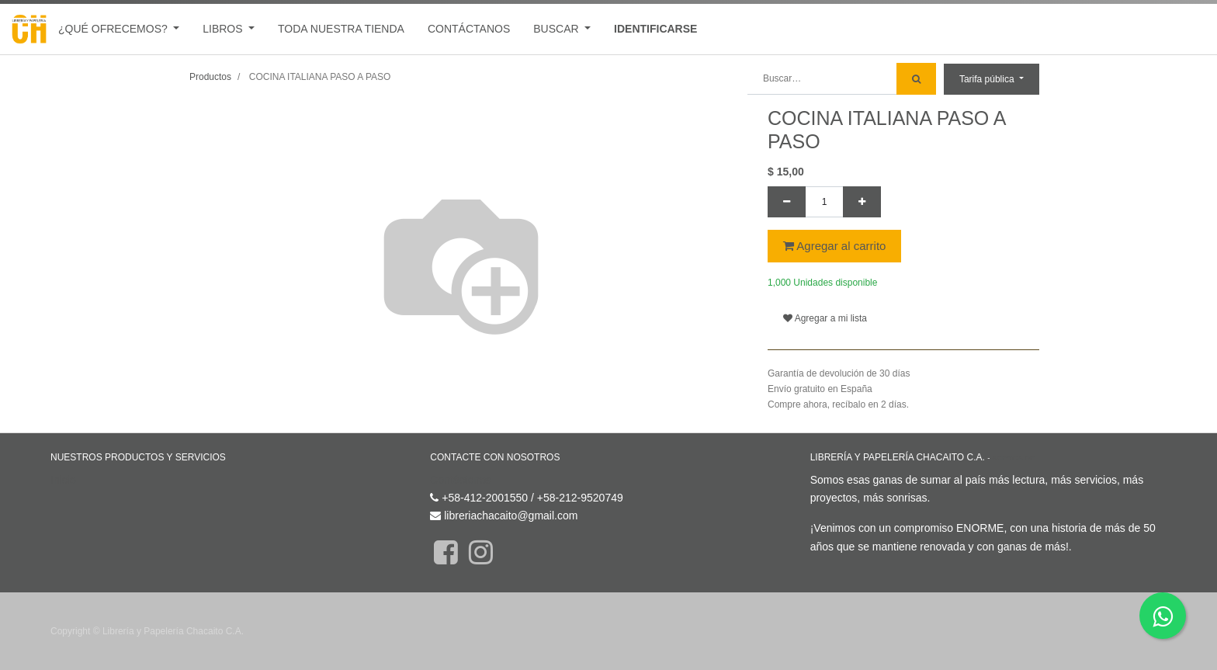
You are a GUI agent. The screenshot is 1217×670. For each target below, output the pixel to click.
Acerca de (1013, 457)
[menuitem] (341, 29)
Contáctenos (460, 480)
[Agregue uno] (862, 201)
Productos (210, 76)
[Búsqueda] (916, 79)
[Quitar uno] (787, 201)
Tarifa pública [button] (988, 79)
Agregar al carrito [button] (834, 245)
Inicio (63, 480)
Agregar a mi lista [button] (825, 318)
